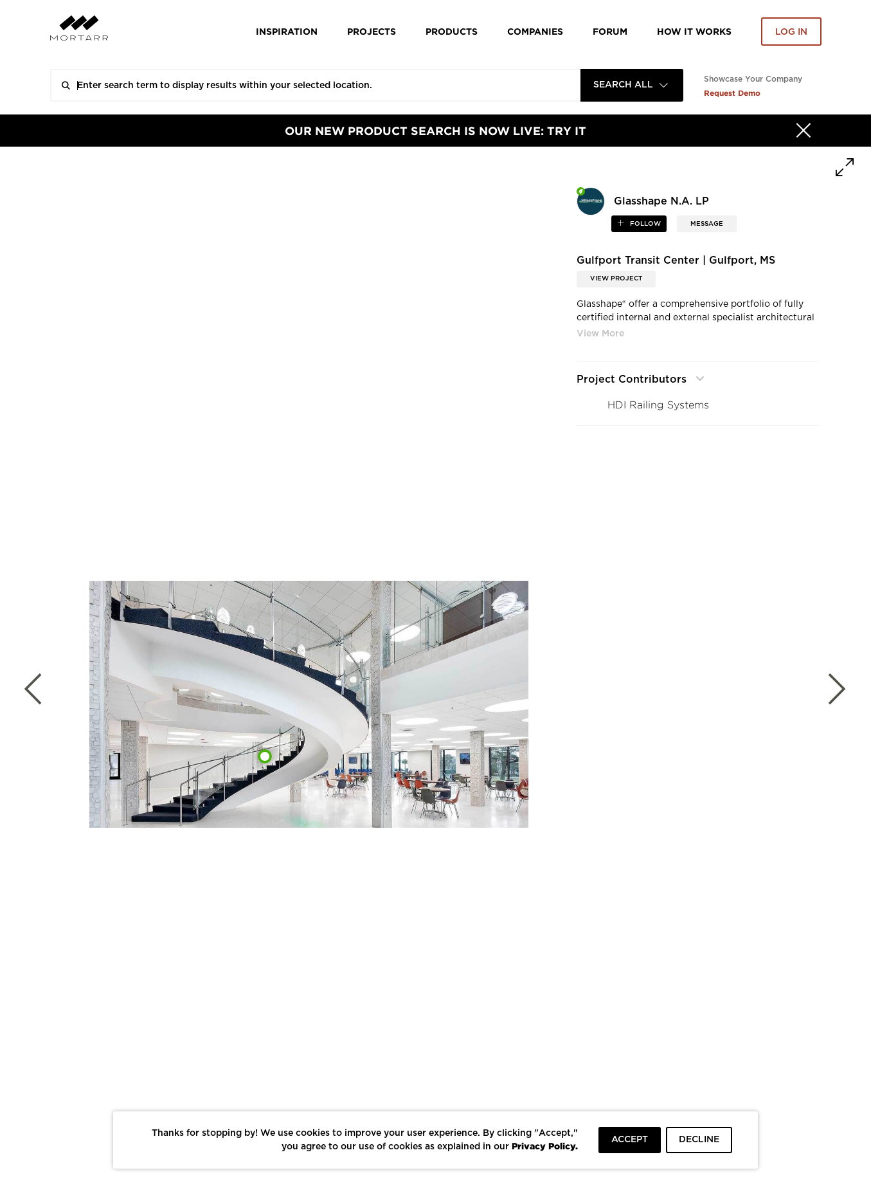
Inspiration (287, 31)
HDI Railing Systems (658, 404)
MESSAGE (706, 224)
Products (452, 31)
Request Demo (732, 93)
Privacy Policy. (545, 1146)
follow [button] (644, 224)
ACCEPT (629, 1139)
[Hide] (804, 130)
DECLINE (699, 1139)
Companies (535, 31)
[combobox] (631, 85)
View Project (616, 278)
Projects (371, 31)
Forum (610, 31)
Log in (791, 32)
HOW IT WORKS (694, 31)
